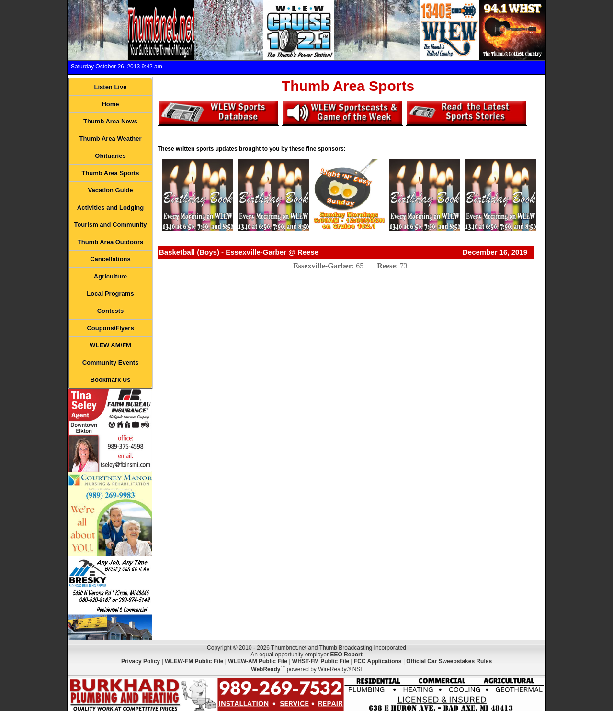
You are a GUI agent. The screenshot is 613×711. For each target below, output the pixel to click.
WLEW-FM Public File (194, 661)
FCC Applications (378, 661)
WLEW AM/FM (110, 345)
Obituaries (110, 155)
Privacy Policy (140, 661)
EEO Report (346, 654)
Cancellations (110, 259)
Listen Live (110, 86)
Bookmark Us (111, 379)
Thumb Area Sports (110, 173)
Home (110, 104)
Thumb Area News (110, 121)
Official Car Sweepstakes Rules (449, 661)
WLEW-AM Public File (257, 661)
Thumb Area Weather (110, 138)
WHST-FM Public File (320, 661)
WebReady (265, 669)
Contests (110, 310)
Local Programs (110, 293)
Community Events (110, 362)
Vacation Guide (110, 190)
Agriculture (110, 276)
